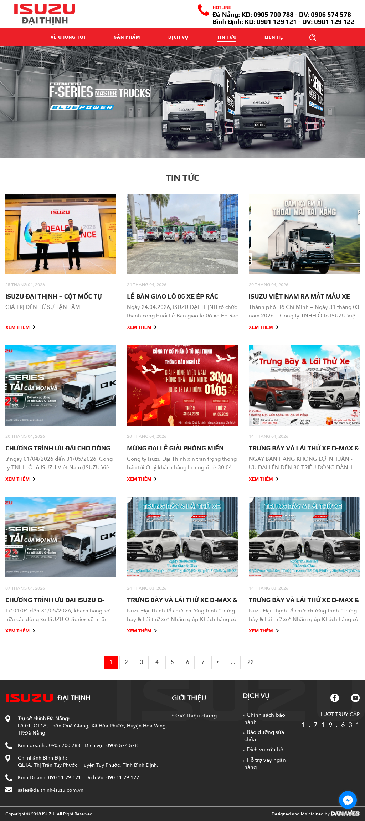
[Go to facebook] (348, 800)
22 (250, 662)
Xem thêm (20, 327)
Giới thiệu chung (196, 715)
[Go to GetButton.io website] (347, 813)
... (233, 662)
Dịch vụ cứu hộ (265, 749)
